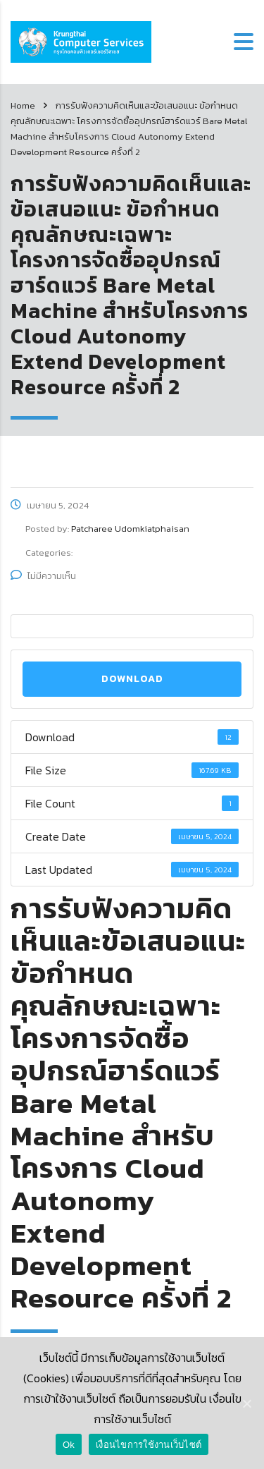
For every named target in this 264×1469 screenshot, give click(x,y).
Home (23, 105)
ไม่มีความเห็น (43, 576)
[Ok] (246, 1403)
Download (132, 678)
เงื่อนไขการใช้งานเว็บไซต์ (148, 1444)
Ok (69, 1444)
